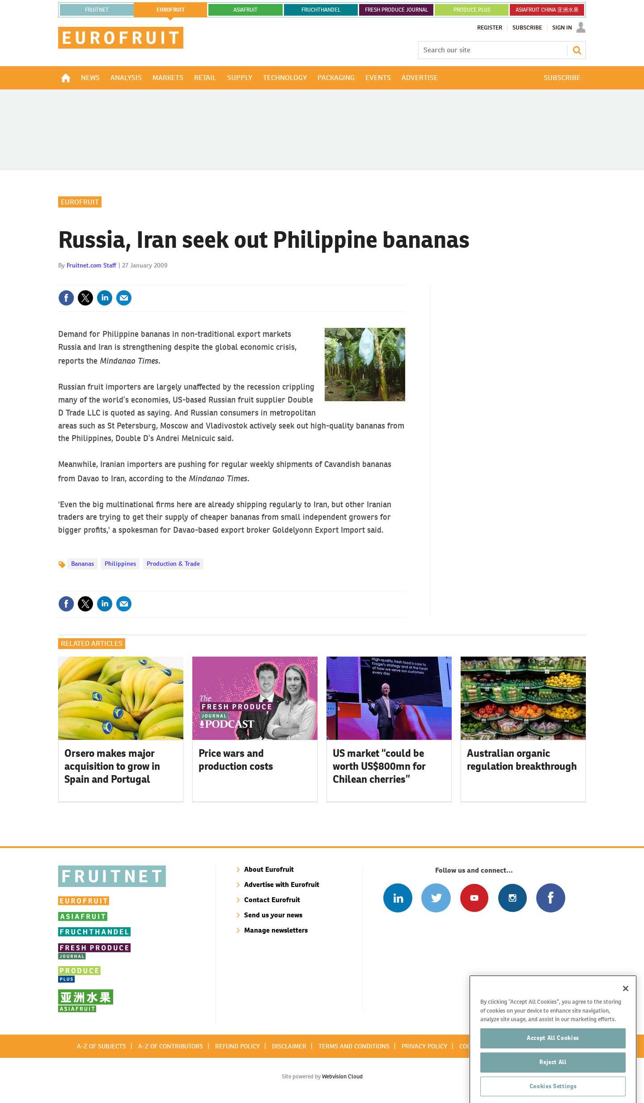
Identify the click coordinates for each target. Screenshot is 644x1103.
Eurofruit (80, 202)
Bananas (82, 564)
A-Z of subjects (101, 1046)
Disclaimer (289, 1046)
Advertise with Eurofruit (281, 884)
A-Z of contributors (170, 1046)
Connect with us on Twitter (435, 897)
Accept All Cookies (553, 1070)
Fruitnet (97, 9)
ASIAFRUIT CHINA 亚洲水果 (547, 9)
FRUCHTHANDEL (320, 9)
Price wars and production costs (236, 760)
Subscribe (527, 28)
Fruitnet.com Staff (91, 265)
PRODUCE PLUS (471, 9)
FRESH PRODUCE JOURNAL (396, 9)
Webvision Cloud (342, 1076)
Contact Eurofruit (272, 899)
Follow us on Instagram (512, 897)
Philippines (120, 564)
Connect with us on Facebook (550, 897)
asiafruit (245, 9)
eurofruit (171, 9)
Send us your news (273, 915)
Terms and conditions (354, 1046)
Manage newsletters (276, 930)
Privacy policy (424, 1046)
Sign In (562, 28)
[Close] (626, 1021)
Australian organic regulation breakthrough (522, 760)
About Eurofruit (269, 869)
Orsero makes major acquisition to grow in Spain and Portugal (112, 766)
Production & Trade (173, 564)
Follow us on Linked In (397, 897)
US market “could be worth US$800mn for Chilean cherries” (379, 766)
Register (489, 28)
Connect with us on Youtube (474, 897)
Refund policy (237, 1046)
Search (577, 50)
